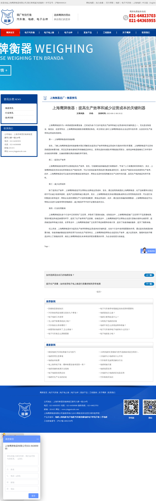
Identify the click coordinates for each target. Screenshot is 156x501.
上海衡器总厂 (57, 98)
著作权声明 (94, 413)
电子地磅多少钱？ (107, 334)
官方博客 (110, 3)
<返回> (99, 292)
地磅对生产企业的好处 (57, 377)
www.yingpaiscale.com (17, 151)
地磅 (117, 3)
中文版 (145, 3)
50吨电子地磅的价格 (108, 321)
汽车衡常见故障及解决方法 (111, 360)
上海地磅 (137, 3)
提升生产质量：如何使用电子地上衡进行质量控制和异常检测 (73, 284)
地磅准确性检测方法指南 (58, 369)
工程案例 (110, 32)
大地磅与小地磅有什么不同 (111, 356)
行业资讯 (9, 113)
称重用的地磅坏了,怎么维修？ (60, 329)
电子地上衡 (51, 32)
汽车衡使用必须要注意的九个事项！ (63, 313)
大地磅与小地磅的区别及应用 (112, 373)
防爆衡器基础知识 (55, 309)
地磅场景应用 (105, 369)
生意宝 (87, 413)
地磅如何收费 (53, 360)
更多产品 (90, 32)
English (153, 3)
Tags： (47, 246)
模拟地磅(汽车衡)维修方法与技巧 (62, 352)
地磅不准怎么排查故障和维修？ (113, 325)
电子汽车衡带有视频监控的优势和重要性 (117, 309)
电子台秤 (71, 32)
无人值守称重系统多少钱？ (59, 321)
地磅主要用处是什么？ (109, 317)
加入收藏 (99, 3)
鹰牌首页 (13, 32)
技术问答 (9, 118)
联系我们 (146, 32)
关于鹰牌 (129, 32)
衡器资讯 (9, 108)
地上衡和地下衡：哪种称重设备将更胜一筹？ (67, 364)
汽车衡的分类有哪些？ (57, 325)
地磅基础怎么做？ (107, 313)
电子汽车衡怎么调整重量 (58, 334)
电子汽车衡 (126, 3)
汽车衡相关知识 (106, 377)
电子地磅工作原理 (55, 317)
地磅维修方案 (105, 364)
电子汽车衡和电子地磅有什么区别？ (115, 329)
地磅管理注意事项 (55, 356)
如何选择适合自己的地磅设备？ (60, 275)
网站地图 (90, 3)
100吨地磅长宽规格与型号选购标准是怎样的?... (119, 352)
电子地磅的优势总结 (56, 373)
